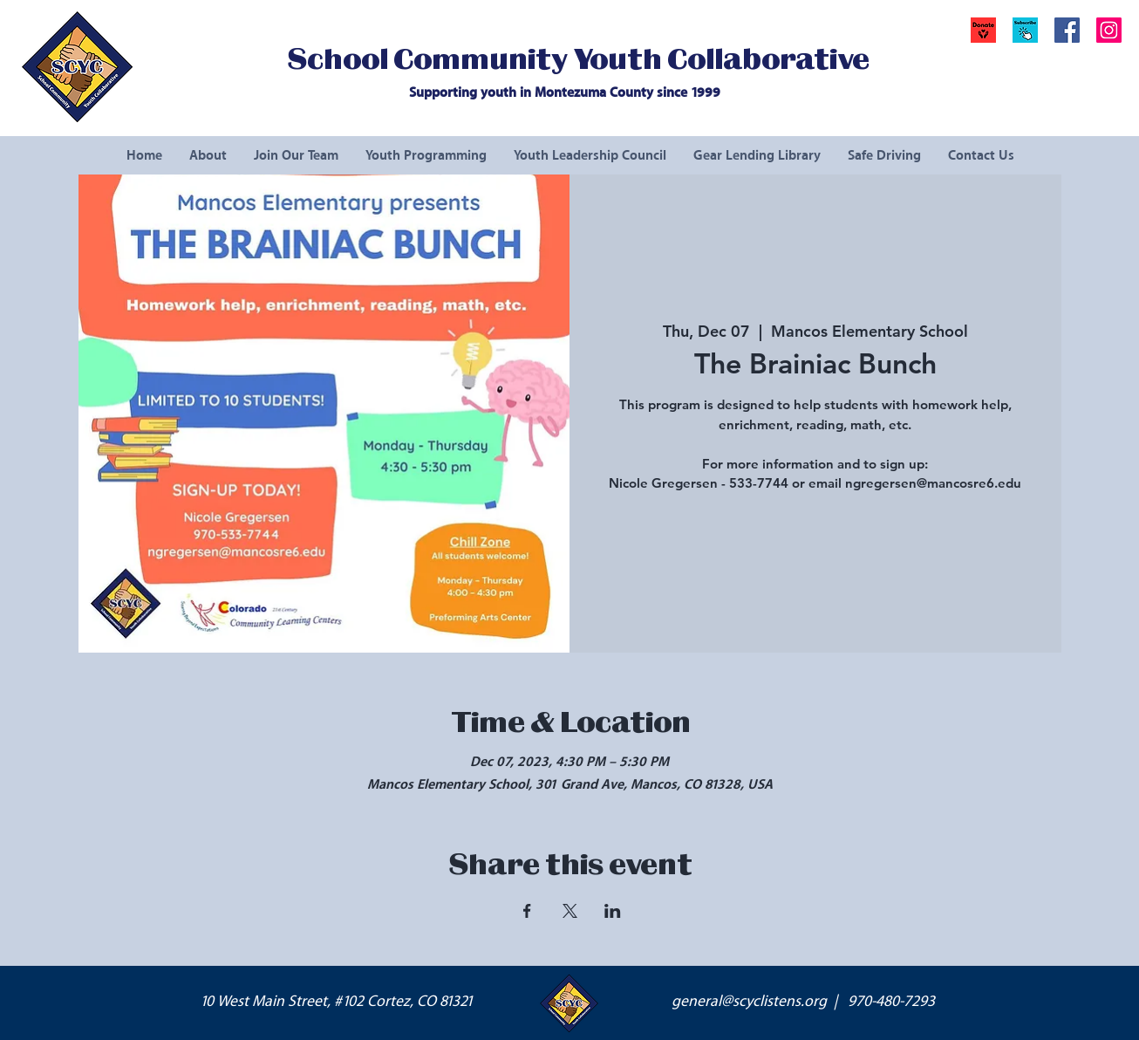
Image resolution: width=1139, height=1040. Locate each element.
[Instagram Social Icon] (1109, 30)
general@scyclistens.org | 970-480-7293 (803, 1001)
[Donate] (983, 30)
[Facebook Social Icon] (1067, 30)
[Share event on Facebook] (527, 911)
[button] (1025, 30)
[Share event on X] (570, 911)
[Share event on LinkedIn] (612, 911)
